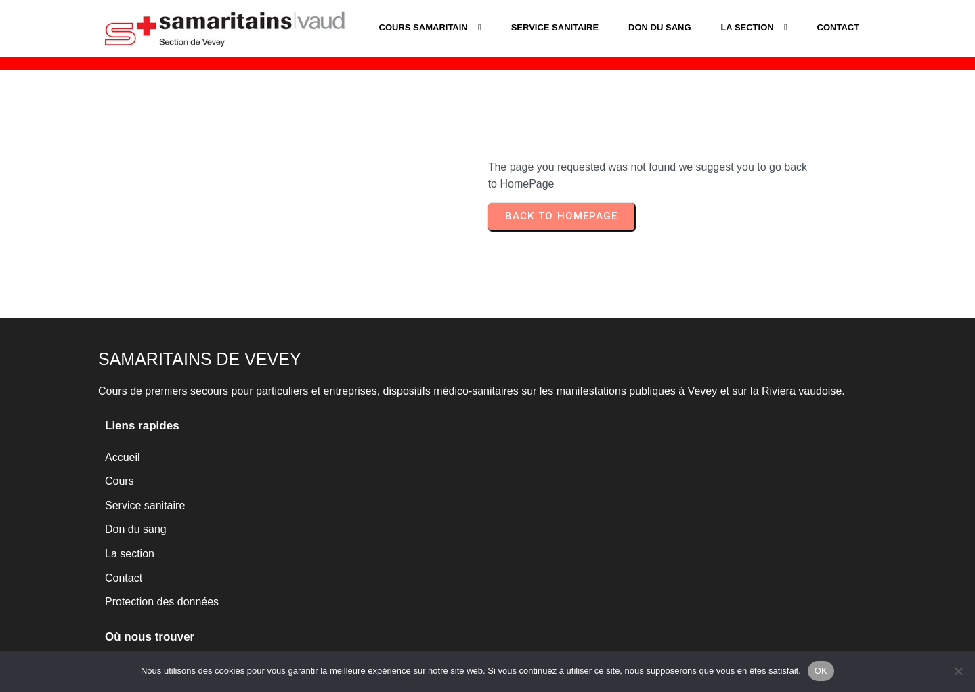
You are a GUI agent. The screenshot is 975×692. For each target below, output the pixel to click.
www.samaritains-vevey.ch (567, 566)
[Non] (958, 671)
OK (821, 671)
